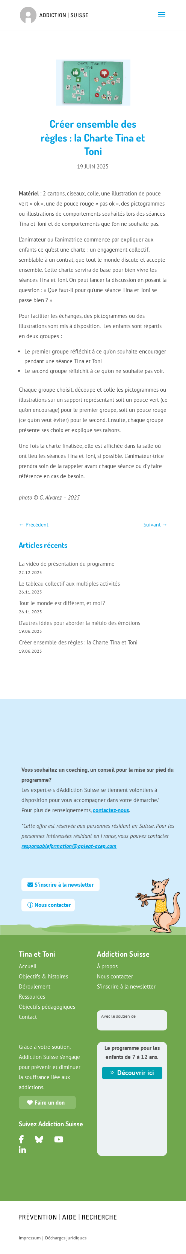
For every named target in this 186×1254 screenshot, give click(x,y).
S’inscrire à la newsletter (126, 986)
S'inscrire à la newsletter (64, 884)
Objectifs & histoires (43, 976)
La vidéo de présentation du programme (67, 563)
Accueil (27, 966)
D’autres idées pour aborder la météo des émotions (79, 622)
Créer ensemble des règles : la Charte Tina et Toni (78, 642)
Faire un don (50, 1102)
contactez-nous (111, 810)
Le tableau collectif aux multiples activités (69, 583)
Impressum (30, 1238)
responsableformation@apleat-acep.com (68, 846)
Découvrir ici (135, 1072)
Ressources (32, 996)
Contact (28, 1016)
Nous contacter (53, 904)
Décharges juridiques (65, 1238)
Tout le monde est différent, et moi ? (62, 603)
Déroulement (34, 986)
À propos (107, 966)
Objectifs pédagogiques (47, 1006)
